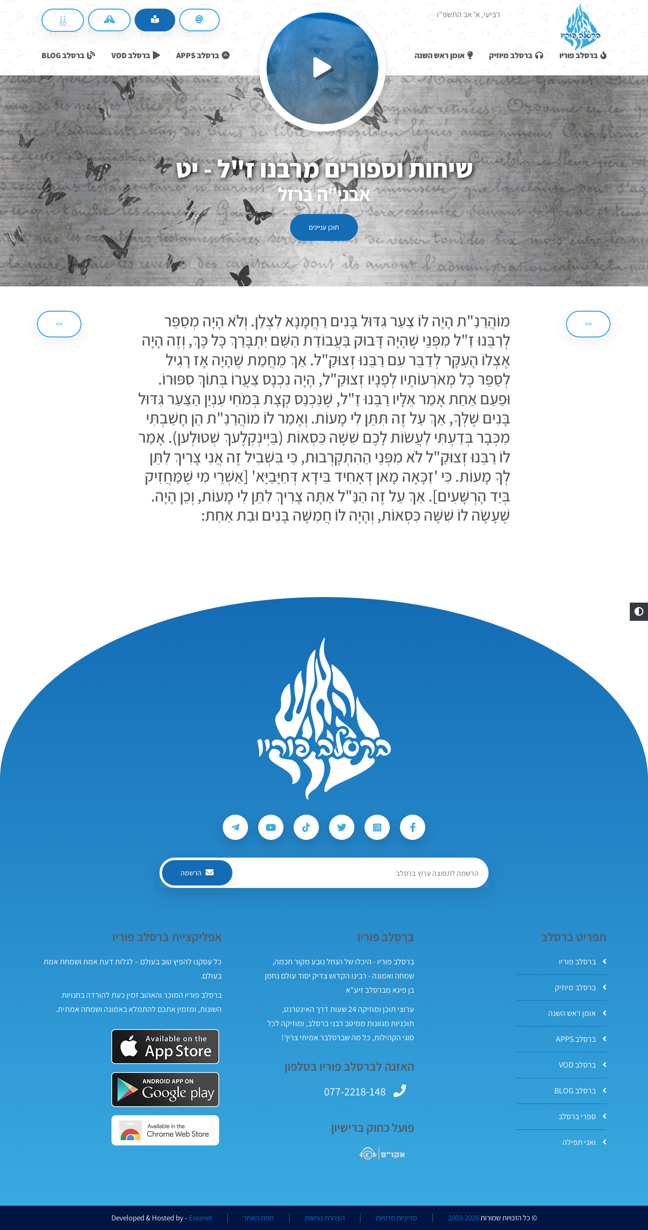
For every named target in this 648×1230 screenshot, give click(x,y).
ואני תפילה (584, 1142)
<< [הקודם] (588, 323)
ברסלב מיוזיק (580, 987)
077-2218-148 (355, 1091)
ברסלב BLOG (580, 1090)
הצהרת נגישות (325, 1217)
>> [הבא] (59, 323)
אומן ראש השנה (577, 1013)
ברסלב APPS (581, 1039)
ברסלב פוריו (582, 961)
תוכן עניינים (324, 227)
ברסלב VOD (582, 1064)
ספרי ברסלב (582, 1116)
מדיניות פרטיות (396, 1217)
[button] (639, 612)
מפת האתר (258, 1217)
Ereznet (200, 1217)
